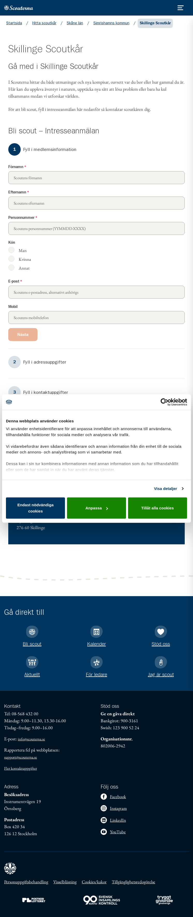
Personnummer (22, 218)
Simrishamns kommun (111, 23)
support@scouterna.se (20, 757)
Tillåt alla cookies (157, 508)
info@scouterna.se (31, 739)
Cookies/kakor (94, 882)
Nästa (22, 335)
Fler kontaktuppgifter (20, 768)
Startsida (14, 23)
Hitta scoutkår (44, 23)
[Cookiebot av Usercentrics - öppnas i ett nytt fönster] (164, 402)
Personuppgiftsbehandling (26, 882)
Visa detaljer (165, 488)
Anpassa (96, 508)
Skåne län (75, 23)
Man (23, 250)
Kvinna (25, 259)
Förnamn (17, 167)
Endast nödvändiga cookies (35, 508)
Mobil (13, 307)
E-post (15, 281)
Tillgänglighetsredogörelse (133, 882)
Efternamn (18, 192)
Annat (24, 268)
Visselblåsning (65, 882)
